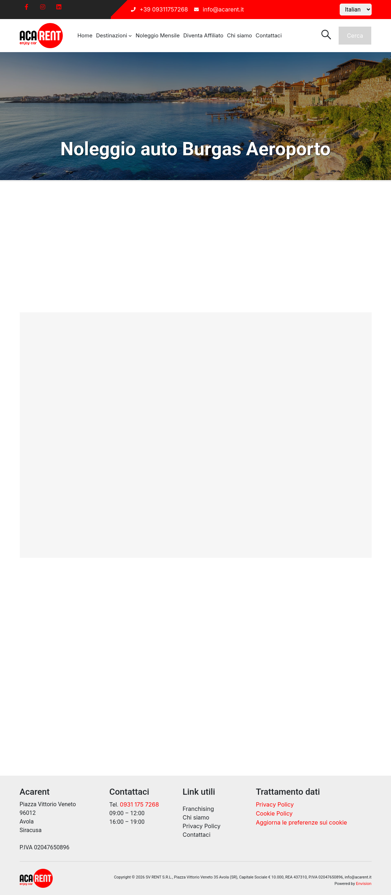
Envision (363, 883)
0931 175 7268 (139, 804)
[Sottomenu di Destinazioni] (130, 35)
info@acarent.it (223, 9)
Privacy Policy (275, 804)
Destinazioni (111, 35)
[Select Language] (356, 9)
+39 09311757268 (164, 9)
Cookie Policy (274, 813)
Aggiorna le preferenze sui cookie (301, 822)
